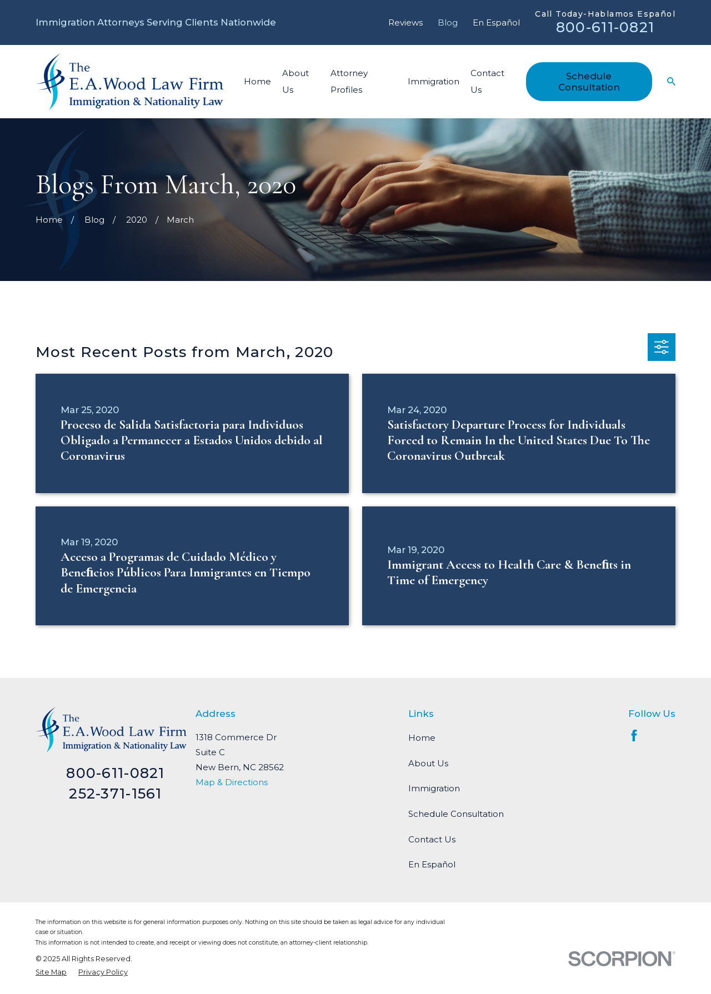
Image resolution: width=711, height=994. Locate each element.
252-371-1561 (115, 793)
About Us (428, 763)
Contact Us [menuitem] (487, 81)
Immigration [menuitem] (433, 81)
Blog (448, 22)
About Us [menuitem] (295, 81)
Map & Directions (232, 782)
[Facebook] (634, 735)
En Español (496, 22)
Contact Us (431, 839)
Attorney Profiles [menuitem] (349, 81)
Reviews (405, 22)
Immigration (434, 788)
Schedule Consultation (589, 82)
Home (421, 737)
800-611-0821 (605, 27)
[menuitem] (51, 972)
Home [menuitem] (257, 81)
